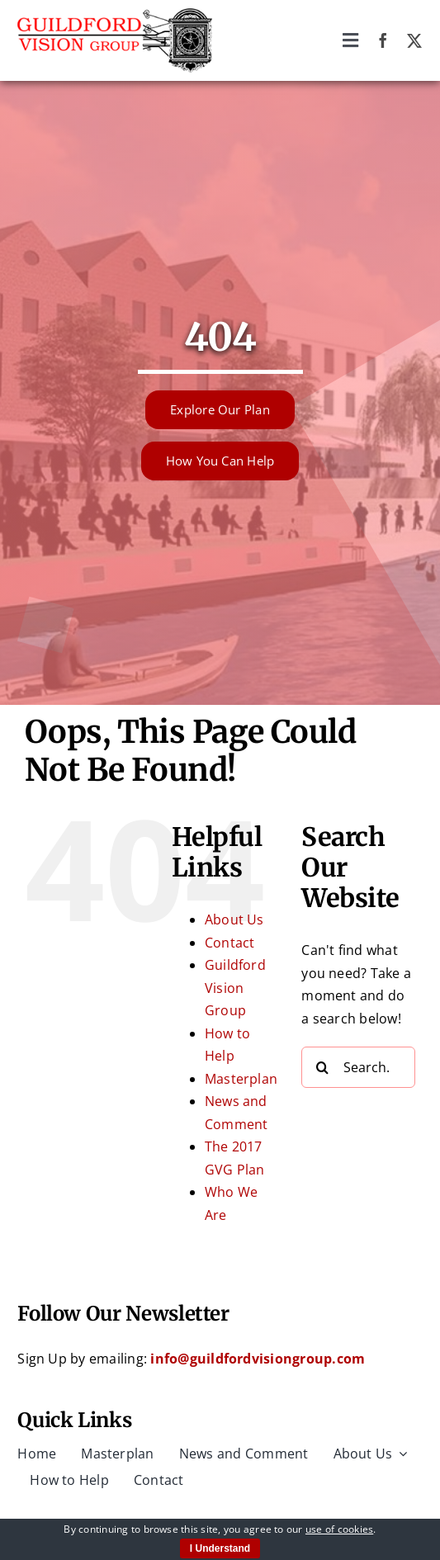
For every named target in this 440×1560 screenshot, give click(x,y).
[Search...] (358, 1067)
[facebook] (383, 40)
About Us (234, 919)
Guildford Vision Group (235, 987)
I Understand (220, 1548)
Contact (230, 943)
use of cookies (339, 1529)
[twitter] (414, 40)
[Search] (322, 1067)
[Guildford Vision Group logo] (114, 15)
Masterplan (241, 1079)
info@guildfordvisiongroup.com (257, 1359)
